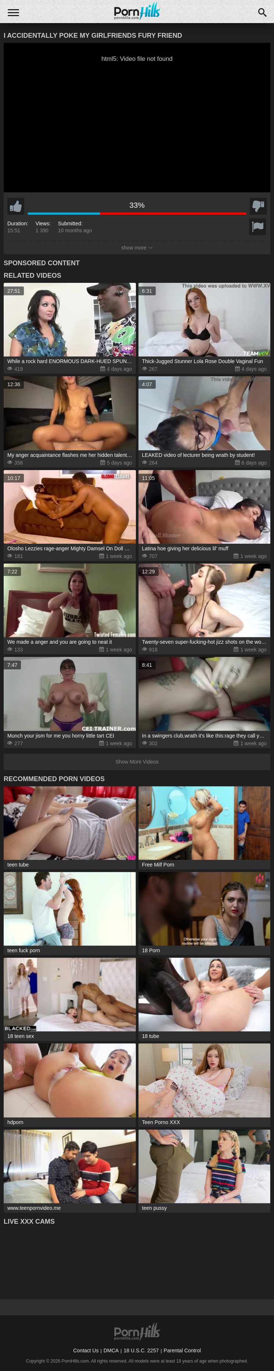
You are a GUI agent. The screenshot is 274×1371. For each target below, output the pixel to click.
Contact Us (85, 1350)
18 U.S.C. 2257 (141, 1350)
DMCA (111, 1350)
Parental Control (182, 1350)
